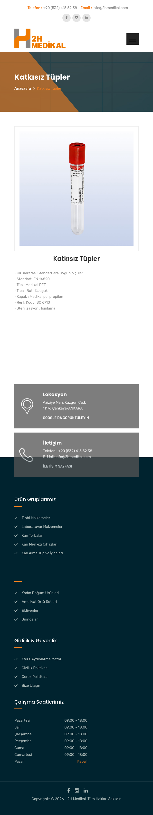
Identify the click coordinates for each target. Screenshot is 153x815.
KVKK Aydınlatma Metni (41, 659)
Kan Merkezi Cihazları (39, 544)
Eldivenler (30, 610)
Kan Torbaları (33, 535)
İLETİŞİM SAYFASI (57, 469)
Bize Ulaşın (31, 685)
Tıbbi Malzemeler (36, 518)
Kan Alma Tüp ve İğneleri (42, 553)
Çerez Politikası (35, 677)
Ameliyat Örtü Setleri (39, 602)
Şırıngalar (30, 619)
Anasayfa (22, 88)
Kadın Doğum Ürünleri (40, 593)
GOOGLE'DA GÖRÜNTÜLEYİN (66, 415)
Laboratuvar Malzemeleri (42, 527)
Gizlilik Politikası (35, 668)
